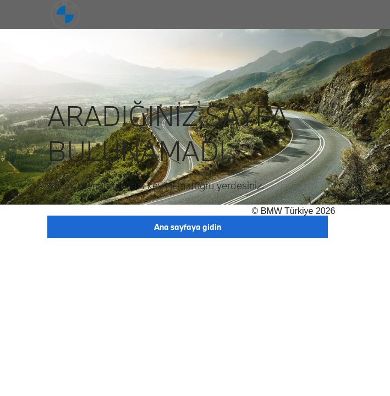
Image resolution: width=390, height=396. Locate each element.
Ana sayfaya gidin (187, 227)
